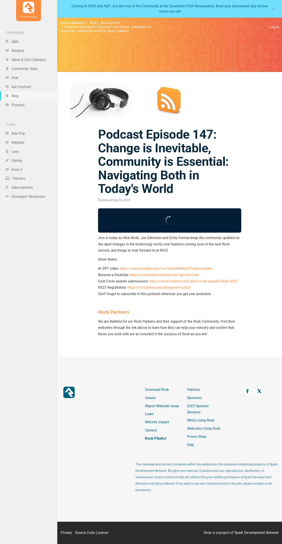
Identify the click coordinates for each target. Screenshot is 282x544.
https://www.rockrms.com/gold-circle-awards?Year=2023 (193, 281)
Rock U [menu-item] (13, 170)
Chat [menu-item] (11, 78)
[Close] (273, 8)
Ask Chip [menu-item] (15, 133)
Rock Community (73, 23)
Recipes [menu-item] (14, 51)
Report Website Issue (162, 406)
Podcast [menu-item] (14, 105)
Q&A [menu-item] (11, 42)
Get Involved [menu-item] (18, 87)
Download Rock (157, 390)
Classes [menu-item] (15, 178)
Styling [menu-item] (13, 160)
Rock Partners (113, 312)
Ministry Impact (157, 422)
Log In (274, 27)
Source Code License (91, 533)
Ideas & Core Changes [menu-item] (25, 60)
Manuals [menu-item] (14, 142)
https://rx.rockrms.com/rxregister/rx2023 (159, 287)
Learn (149, 414)
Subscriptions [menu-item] (19, 187)
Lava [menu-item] (12, 151)
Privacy (66, 533)
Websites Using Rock (203, 428)
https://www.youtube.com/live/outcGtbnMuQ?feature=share (166, 268)
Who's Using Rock (200, 420)
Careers (151, 430)
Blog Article (111, 23)
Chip (190, 445)
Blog (93, 23)
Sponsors (194, 398)
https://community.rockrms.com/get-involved (164, 275)
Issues (150, 398)
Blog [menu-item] (12, 96)
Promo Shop (196, 437)
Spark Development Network (256, 533)
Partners (193, 390)
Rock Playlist (155, 438)
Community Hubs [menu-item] (21, 69)
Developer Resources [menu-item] (25, 196)
